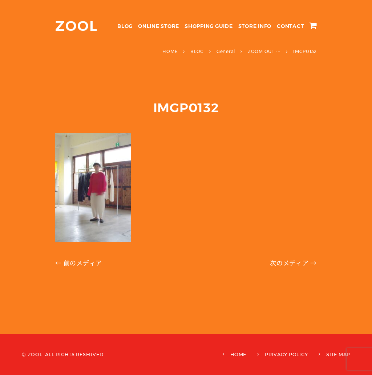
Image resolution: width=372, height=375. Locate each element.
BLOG (125, 26)
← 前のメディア (78, 263)
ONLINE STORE (158, 26)
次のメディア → (293, 263)
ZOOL (76, 25)
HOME (238, 354)
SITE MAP (338, 354)
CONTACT (290, 26)
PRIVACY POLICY (286, 354)
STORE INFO (255, 26)
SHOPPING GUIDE (209, 26)
